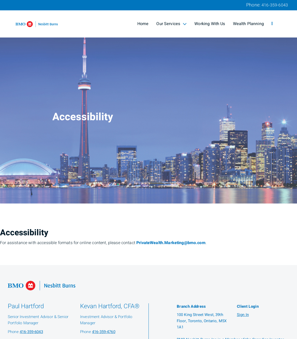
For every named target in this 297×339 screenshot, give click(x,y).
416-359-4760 (103, 332)
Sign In (243, 315)
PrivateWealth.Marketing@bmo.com (171, 243)
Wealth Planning (248, 24)
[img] (148, 102)
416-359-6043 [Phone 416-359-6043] (274, 5)
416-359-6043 (31, 332)
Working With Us (209, 24)
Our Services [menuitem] (171, 24)
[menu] (272, 24)
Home (143, 24)
